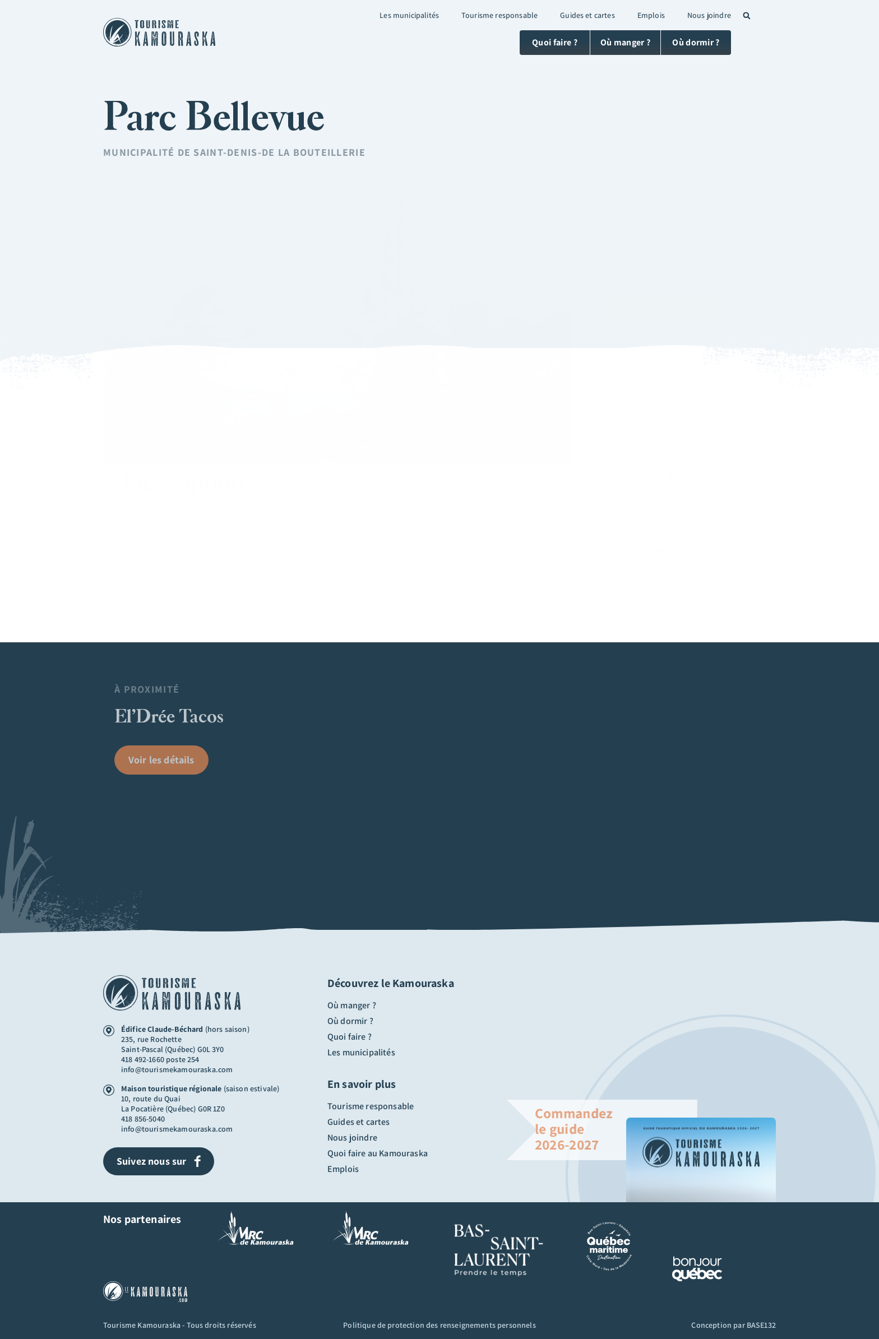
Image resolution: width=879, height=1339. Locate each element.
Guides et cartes (587, 15)
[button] (746, 15)
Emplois (651, 15)
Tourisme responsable (499, 15)
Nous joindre (709, 15)
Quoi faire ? (349, 1037)
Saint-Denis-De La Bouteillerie (279, 152)
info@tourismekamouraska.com (177, 1069)
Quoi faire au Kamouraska (377, 1153)
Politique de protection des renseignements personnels (439, 1325)
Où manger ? (351, 1005)
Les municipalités (409, 15)
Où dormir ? (350, 1021)
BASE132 (761, 1325)
